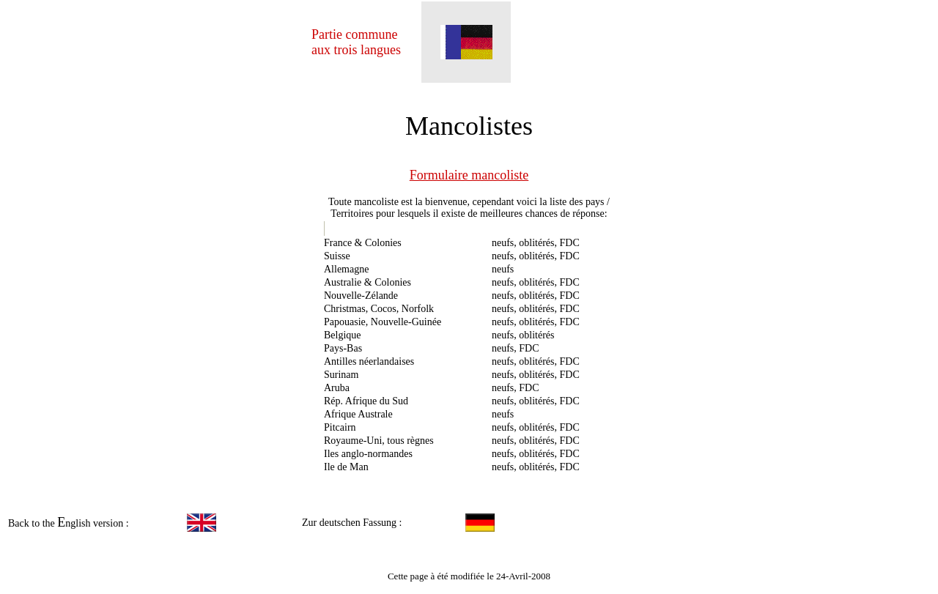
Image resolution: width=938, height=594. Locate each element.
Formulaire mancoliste (469, 175)
